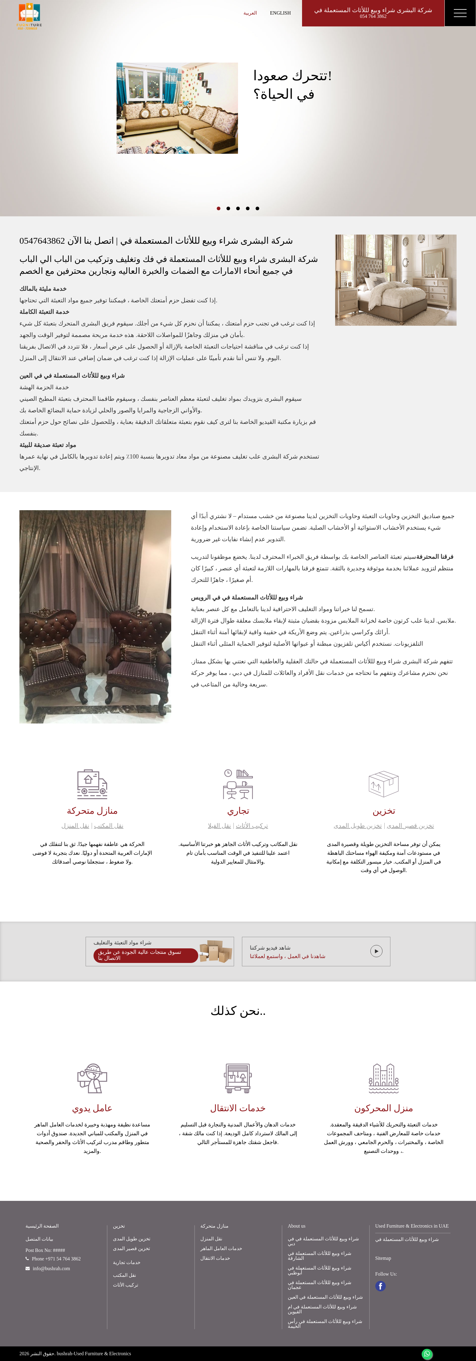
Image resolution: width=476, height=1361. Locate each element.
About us (296, 1226)
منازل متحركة (214, 1226)
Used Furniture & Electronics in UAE (412, 1226)
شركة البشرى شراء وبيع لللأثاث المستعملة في (373, 13)
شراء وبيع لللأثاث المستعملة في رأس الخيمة (325, 1324)
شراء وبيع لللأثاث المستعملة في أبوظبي (319, 1270)
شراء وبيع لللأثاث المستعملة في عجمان (319, 1285)
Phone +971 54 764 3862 (53, 1258)
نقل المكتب (109, 825)
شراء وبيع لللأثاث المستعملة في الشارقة (319, 1256)
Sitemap (383, 1258)
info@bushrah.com (47, 1268)
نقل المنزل (75, 825)
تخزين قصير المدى (410, 825)
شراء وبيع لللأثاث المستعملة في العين (325, 1297)
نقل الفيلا (219, 825)
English (280, 12)
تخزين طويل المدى (358, 825)
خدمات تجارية (127, 1262)
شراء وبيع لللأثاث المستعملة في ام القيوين (322, 1309)
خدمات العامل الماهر (221, 1248)
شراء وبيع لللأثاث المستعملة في (407, 1239)
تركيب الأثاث (252, 825)
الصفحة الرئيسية (42, 1226)
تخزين (119, 1226)
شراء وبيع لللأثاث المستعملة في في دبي (323, 1241)
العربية (250, 12)
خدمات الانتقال (215, 1258)
